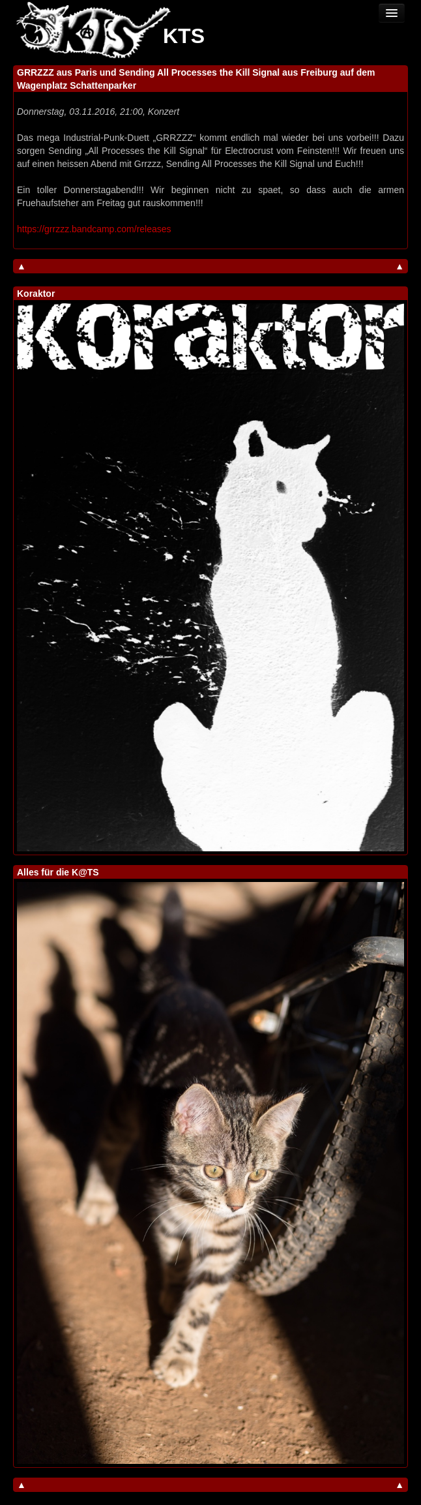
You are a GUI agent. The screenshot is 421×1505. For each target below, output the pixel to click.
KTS (184, 36)
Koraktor (36, 293)
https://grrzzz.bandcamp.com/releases (94, 229)
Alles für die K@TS (58, 872)
